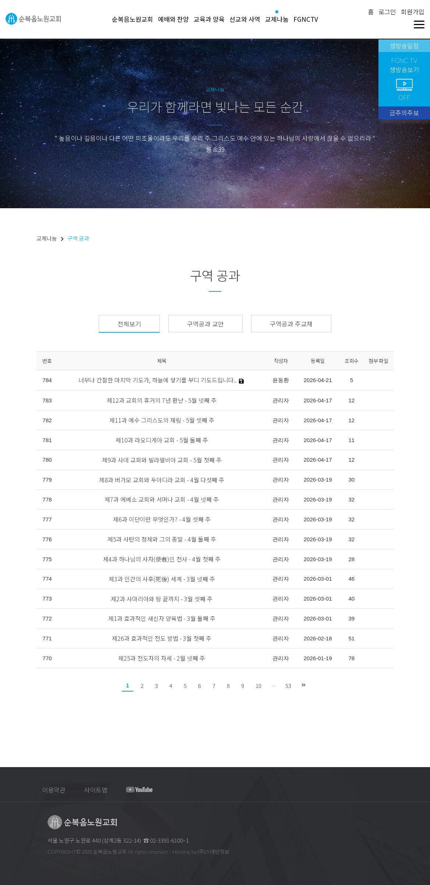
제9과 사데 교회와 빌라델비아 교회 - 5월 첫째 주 (162, 459)
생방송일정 (404, 45)
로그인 (387, 11)
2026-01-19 (318, 658)
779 (47, 479)
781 (47, 440)
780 (47, 460)
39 (352, 618)
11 (352, 440)
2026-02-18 (318, 638)
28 (352, 559)
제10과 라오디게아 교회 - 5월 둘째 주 (162, 439)
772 (47, 618)
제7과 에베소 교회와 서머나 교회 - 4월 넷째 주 (162, 499)
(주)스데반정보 (213, 851)
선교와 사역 (244, 19)
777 (47, 519)
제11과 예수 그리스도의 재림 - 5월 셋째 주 (161, 420)
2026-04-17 (318, 400)
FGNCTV (305, 19)
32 (352, 499)
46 (352, 579)
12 (352, 400)
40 (352, 598)
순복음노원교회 (132, 19)
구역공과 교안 (205, 323)
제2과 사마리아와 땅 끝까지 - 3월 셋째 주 (161, 598)
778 (47, 499)
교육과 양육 (209, 19)
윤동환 (280, 380)
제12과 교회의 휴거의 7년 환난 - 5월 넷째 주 (161, 400)
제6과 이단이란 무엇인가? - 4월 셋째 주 (162, 519)
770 (47, 658)
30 (352, 479)
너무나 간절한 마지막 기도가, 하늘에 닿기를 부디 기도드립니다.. (157, 379)
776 (47, 539)
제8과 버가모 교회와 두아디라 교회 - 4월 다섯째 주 (161, 479)
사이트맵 (95, 789)
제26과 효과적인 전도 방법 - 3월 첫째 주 (161, 638)
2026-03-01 (318, 579)
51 (352, 638)
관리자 (280, 400)
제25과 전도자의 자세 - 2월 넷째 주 (161, 658)
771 (47, 638)
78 (352, 658)
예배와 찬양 (173, 19)
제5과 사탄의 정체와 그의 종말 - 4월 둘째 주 (161, 539)
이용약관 (54, 789)
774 (47, 579)
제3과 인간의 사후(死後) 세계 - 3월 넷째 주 (162, 578)
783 (47, 400)
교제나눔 (277, 19)
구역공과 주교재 (291, 323)
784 (47, 380)
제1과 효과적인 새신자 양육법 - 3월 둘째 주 (161, 618)
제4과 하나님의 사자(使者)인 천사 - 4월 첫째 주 (162, 559)
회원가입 (412, 11)
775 (47, 559)
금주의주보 (404, 112)
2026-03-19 (318, 479)
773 (47, 598)
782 (47, 420)
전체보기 (129, 323)
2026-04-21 (318, 380)
